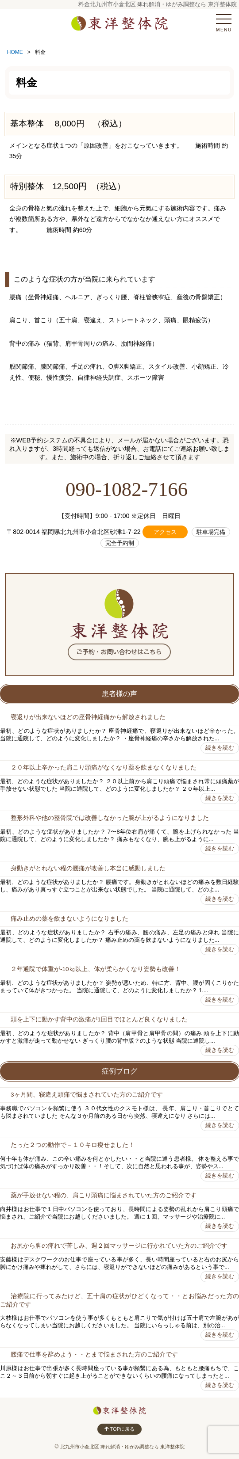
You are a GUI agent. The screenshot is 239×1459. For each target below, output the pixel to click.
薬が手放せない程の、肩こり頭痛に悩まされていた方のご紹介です (104, 1195)
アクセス (165, 532)
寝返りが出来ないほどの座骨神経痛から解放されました (88, 717)
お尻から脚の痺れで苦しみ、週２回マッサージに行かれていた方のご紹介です (119, 1245)
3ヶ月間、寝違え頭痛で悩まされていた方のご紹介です (87, 1094)
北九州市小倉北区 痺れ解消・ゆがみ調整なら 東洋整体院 (122, 1446)
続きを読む (219, 747)
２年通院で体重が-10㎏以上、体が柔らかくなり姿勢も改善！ (96, 969)
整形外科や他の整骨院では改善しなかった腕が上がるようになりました (110, 818)
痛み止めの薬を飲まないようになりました (69, 918)
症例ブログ (119, 1071)
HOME (15, 52)
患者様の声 (119, 693)
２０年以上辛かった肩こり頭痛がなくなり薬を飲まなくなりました (104, 767)
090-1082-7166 (127, 489)
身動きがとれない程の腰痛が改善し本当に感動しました (88, 868)
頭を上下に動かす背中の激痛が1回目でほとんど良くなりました (99, 1019)
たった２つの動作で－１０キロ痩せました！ (73, 1145)
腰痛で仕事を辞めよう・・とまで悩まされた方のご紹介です (94, 1354)
